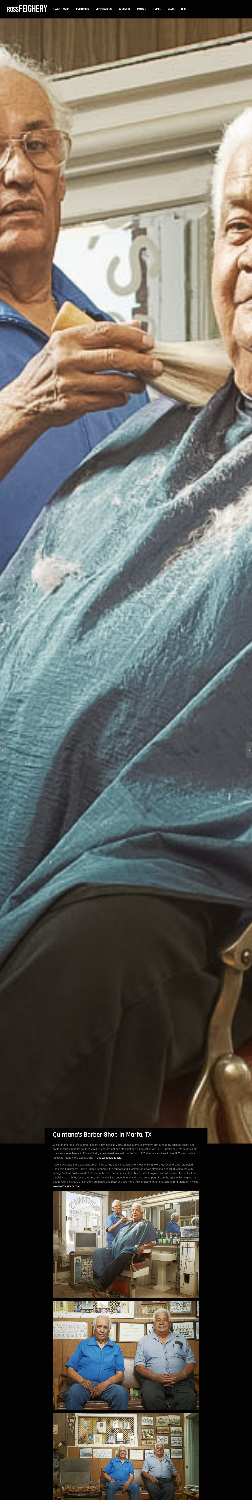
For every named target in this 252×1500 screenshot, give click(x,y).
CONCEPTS (124, 9)
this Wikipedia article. (109, 1157)
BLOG (171, 9)
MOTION (141, 9)
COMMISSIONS (104, 9)
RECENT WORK (59, 9)
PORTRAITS (80, 9)
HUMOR (157, 9)
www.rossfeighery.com (66, 1186)
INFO (183, 9)
